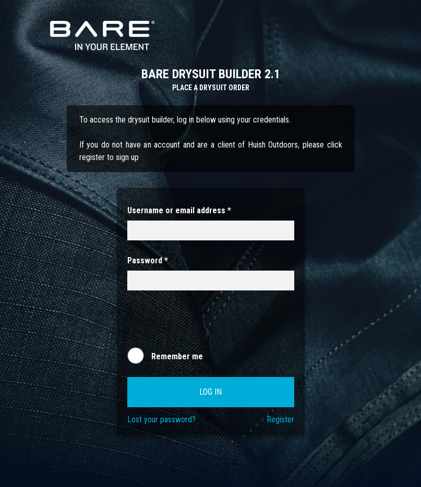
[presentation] (206, 323)
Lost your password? (161, 419)
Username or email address (179, 210)
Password (147, 260)
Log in (210, 392)
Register (280, 419)
